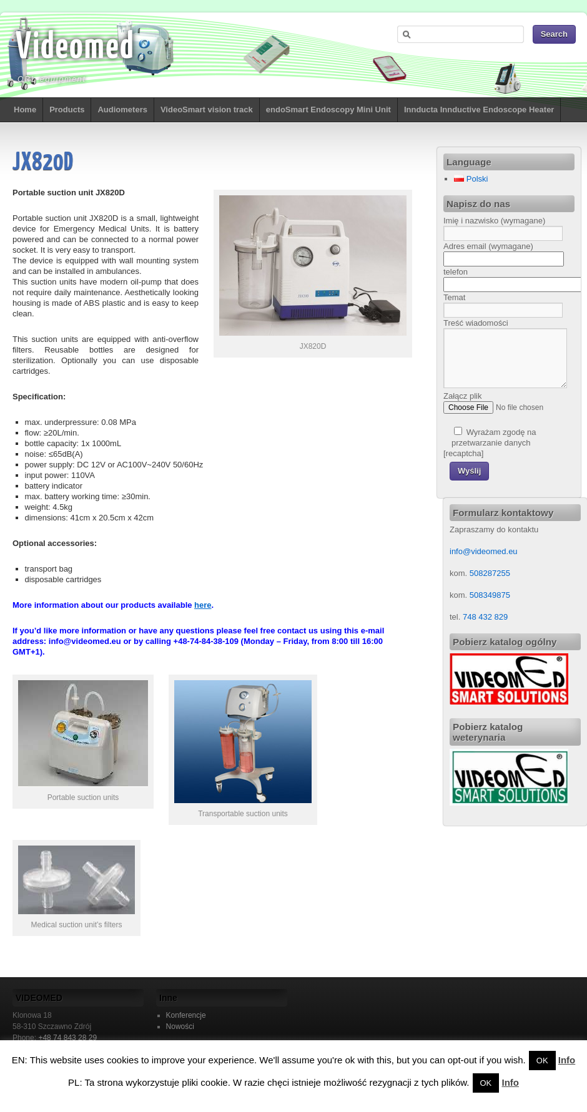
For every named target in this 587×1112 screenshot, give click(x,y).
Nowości (180, 1026)
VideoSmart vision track (206, 109)
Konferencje (186, 1015)
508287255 (490, 573)
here (202, 605)
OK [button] (542, 1060)
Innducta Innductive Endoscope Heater (479, 109)
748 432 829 (484, 617)
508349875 (490, 595)
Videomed (75, 48)
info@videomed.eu (484, 551)
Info (567, 1060)
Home (25, 109)
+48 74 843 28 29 (67, 1037)
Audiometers (122, 109)
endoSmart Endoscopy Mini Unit (328, 109)
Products (66, 109)
